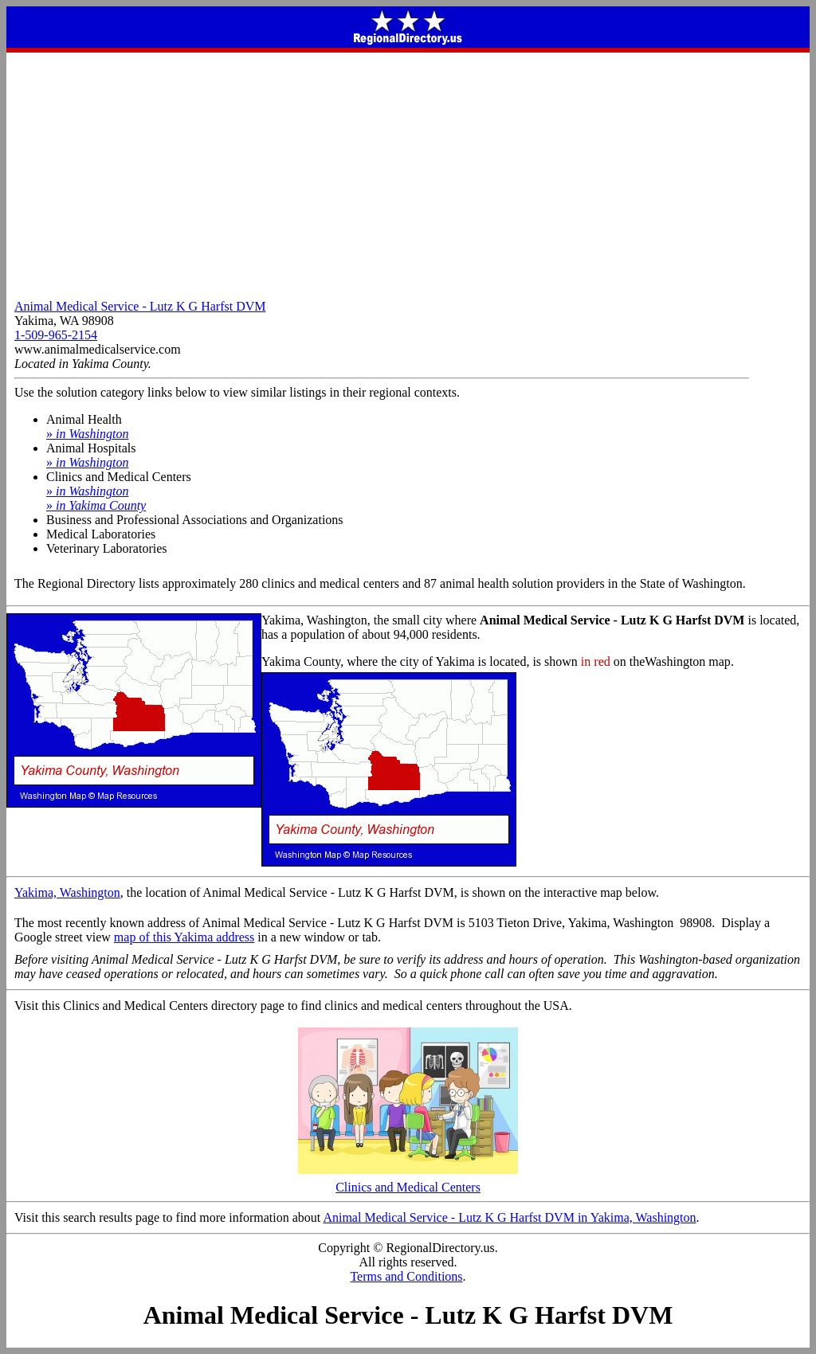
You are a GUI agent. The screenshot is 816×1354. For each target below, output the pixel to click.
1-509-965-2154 (55, 335)
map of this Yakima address (184, 937)
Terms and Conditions (406, 1276)
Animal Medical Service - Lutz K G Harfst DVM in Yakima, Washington (509, 1217)
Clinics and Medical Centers (408, 1181)
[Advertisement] (408, 172)
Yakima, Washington (67, 892)
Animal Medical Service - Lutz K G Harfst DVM (139, 306)
